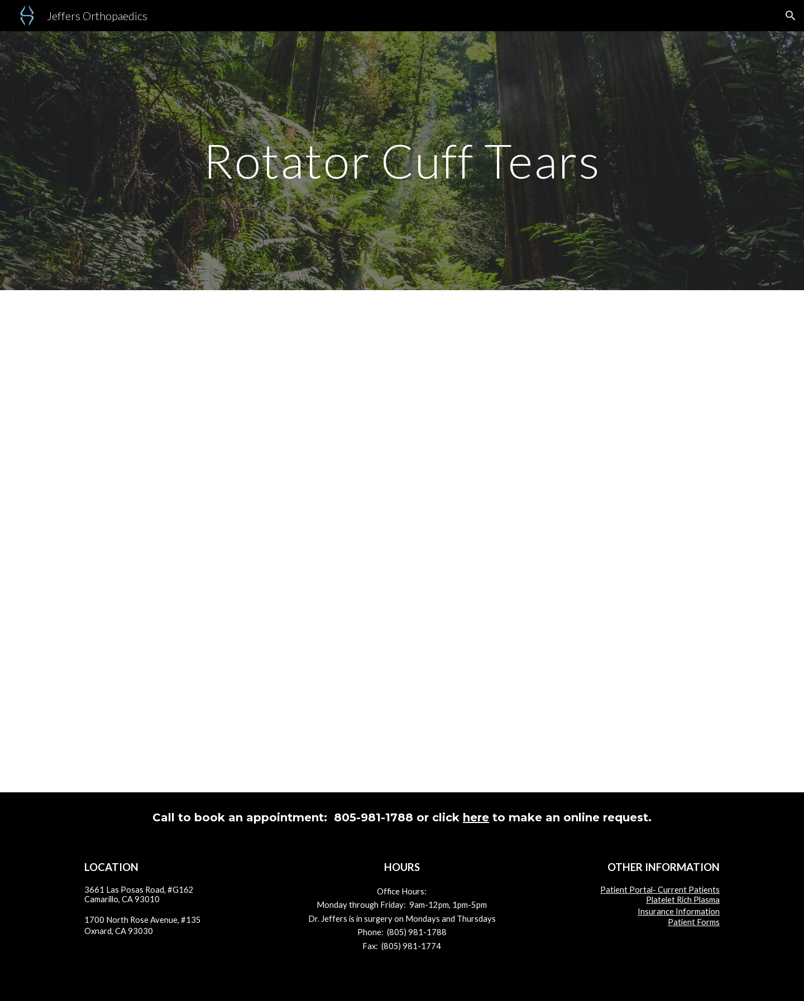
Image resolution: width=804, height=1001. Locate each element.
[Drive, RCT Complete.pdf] (402, 541)
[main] (402, 160)
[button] (790, 15)
